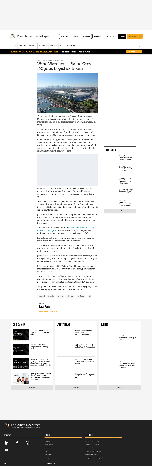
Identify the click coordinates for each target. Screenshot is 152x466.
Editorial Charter (67, 454)
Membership (135, 36)
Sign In (121, 36)
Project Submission (97, 451)
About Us (36, 441)
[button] (46, 435)
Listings (35, 458)
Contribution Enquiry (97, 448)
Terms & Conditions (68, 441)
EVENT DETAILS (133, 52)
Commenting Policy (68, 444)
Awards (110, 36)
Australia (51, 296)
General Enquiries (96, 441)
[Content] (53, 46)
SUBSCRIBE (124, 448)
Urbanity (97, 36)
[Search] (138, 45)
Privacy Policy (66, 448)
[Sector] (33, 46)
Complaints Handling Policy (71, 458)
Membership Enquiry (97, 454)
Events (75, 36)
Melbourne (70, 296)
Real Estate (81, 296)
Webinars (86, 36)
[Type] (62, 46)
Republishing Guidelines (70, 451)
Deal (89, 296)
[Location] (23, 46)
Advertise (64, 36)
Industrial (41, 296)
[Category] (43, 46)
